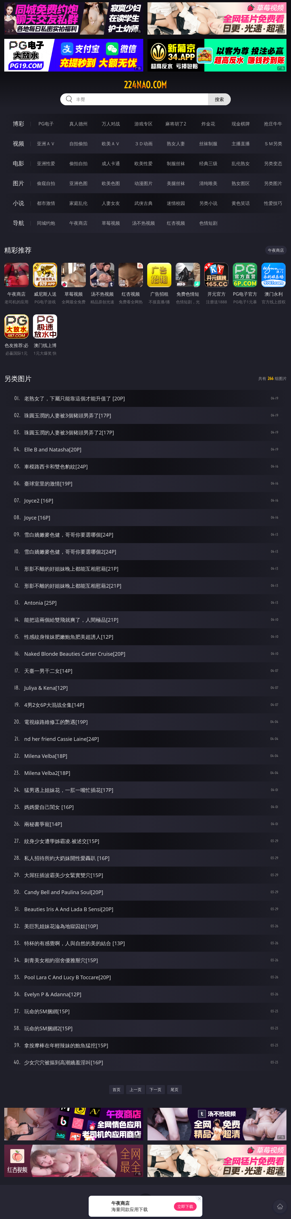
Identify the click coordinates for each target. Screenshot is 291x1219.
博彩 (18, 123)
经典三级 (208, 163)
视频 (18, 143)
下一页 (155, 1089)
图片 (18, 183)
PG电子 (45, 124)
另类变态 (273, 163)
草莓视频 (111, 223)
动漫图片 (143, 183)
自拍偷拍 (78, 143)
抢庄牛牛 (273, 124)
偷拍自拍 (78, 163)
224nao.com (145, 85)
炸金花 (208, 124)
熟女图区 (241, 183)
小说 (18, 203)
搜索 (219, 99)
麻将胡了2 (175, 124)
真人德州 (78, 124)
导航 (18, 223)
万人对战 (111, 124)
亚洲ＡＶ (46, 143)
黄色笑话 (241, 203)
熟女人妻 (176, 143)
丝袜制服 (208, 143)
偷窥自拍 (46, 183)
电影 (18, 163)
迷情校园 (176, 203)
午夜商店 (78, 223)
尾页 (174, 1089)
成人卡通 (111, 163)
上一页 (136, 1089)
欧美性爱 (143, 163)
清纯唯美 (208, 183)
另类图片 (273, 183)
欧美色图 (111, 183)
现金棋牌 (241, 124)
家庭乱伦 (78, 203)
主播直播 (241, 143)
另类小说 (208, 203)
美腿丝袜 (176, 183)
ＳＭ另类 (273, 143)
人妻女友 (111, 203)
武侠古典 (143, 203)
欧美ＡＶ (111, 143)
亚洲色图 (78, 183)
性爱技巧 (273, 203)
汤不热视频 (143, 223)
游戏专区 (143, 124)
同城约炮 (46, 223)
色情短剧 (208, 223)
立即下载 (185, 1206)
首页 (116, 1089)
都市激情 (46, 203)
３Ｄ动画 (143, 143)
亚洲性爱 (46, 163)
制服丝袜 (176, 163)
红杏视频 (176, 223)
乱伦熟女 (241, 163)
